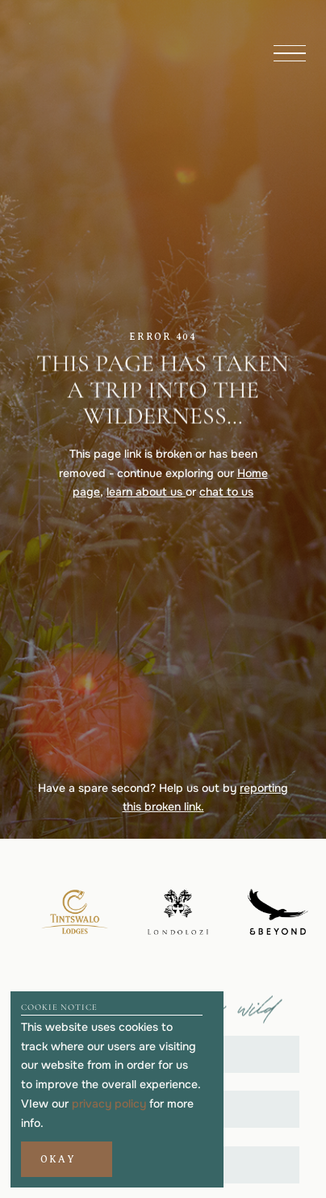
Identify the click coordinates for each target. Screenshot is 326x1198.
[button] (66, 1159)
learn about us (146, 491)
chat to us (226, 491)
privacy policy (109, 1103)
